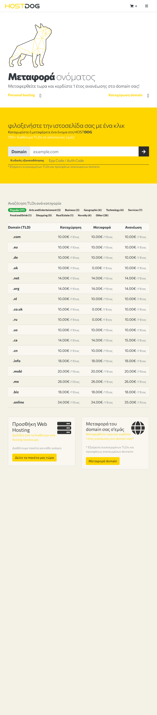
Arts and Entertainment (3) (45, 209)
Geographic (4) (93, 209)
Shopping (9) (44, 215)
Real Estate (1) (64, 215)
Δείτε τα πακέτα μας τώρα (35, 457)
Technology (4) (115, 209)
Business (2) (72, 209)
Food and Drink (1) (21, 215)
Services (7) (136, 209)
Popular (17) (17, 209)
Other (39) (102, 215)
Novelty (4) (84, 215)
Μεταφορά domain (102, 465)
